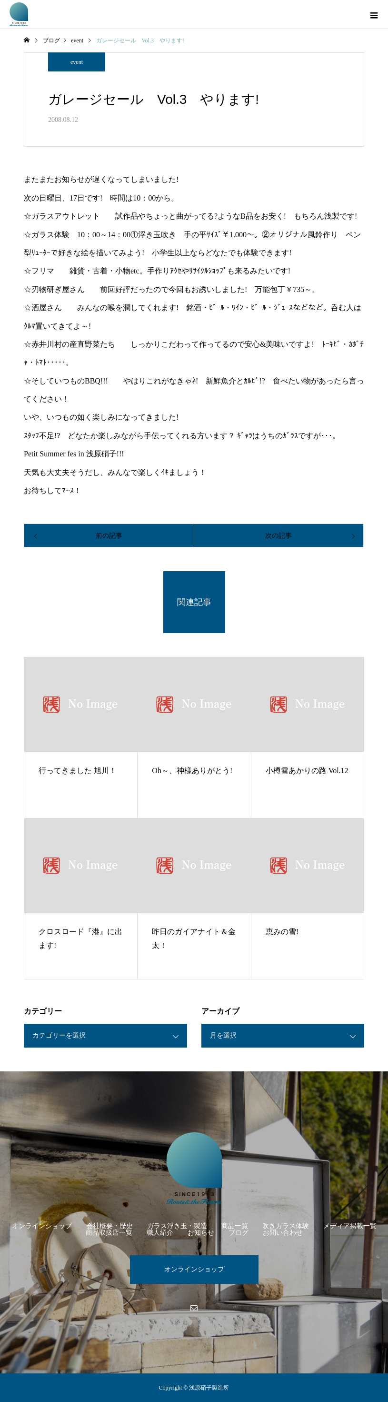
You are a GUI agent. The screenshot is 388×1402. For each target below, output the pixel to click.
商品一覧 (234, 1226)
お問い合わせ (283, 1232)
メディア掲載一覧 (350, 1226)
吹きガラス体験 (285, 1226)
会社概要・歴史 (109, 1226)
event (76, 62)
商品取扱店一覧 (109, 1232)
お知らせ (201, 1232)
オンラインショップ (42, 1226)
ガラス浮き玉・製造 (177, 1226)
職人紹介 (160, 1232)
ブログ (239, 1232)
